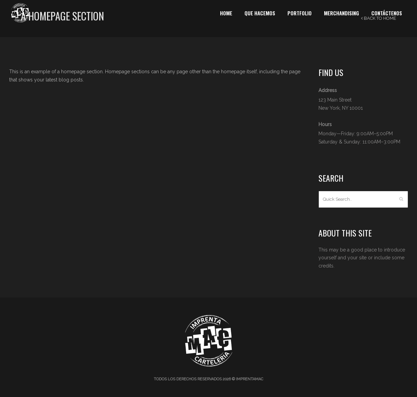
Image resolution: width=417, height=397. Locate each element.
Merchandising (341, 13)
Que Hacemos (259, 13)
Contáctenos (386, 13)
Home (226, 13)
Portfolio (299, 13)
